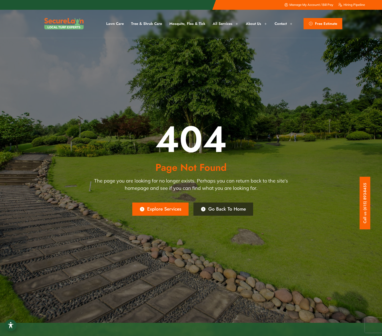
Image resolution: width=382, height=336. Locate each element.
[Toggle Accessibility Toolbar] (11, 325)
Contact (284, 24)
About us (256, 24)
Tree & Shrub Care (146, 23)
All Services (226, 24)
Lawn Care (115, 23)
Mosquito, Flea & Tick (187, 23)
